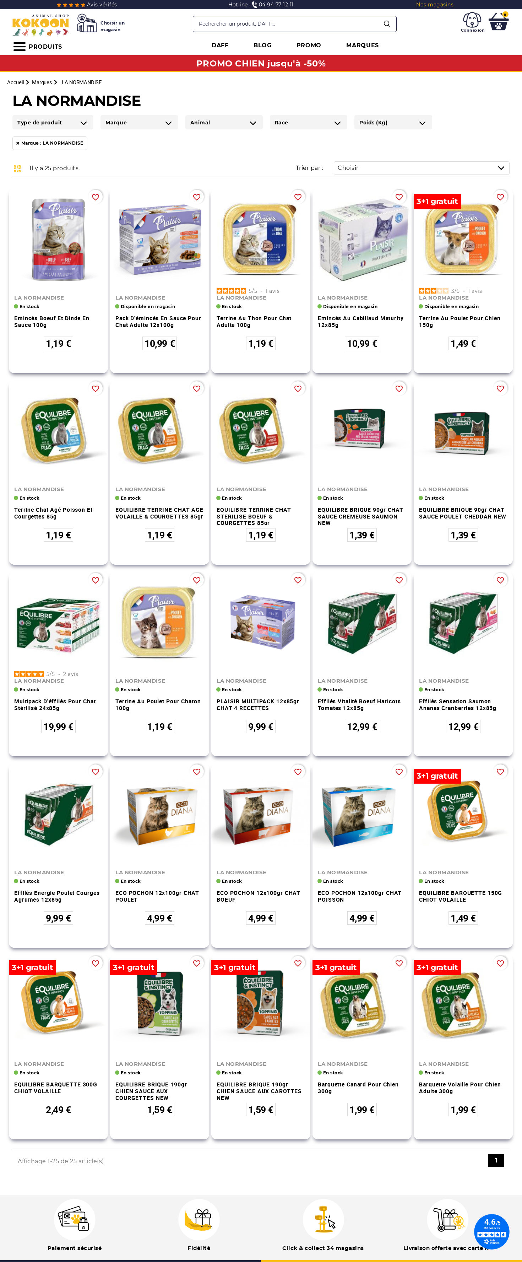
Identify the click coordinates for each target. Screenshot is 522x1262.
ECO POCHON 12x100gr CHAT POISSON (360, 896)
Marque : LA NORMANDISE (52, 143)
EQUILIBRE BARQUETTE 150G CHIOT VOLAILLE (460, 896)
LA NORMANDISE (39, 297)
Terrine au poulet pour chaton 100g (158, 704)
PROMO (309, 45)
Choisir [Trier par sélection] (423, 167)
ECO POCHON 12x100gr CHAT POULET (157, 896)
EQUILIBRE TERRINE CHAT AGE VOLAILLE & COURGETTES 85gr (159, 513)
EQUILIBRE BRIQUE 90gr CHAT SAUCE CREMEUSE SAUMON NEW (360, 516)
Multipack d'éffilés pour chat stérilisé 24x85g (55, 704)
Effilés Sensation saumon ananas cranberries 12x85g (457, 704)
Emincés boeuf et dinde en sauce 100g (51, 321)
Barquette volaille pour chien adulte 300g (460, 1087)
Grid (17, 168)
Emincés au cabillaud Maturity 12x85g (361, 321)
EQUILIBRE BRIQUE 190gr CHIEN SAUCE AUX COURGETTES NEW (151, 1090)
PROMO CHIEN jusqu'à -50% (261, 63)
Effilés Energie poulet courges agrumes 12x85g (56, 896)
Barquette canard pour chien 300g (358, 1087)
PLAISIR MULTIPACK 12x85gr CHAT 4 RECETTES (258, 704)
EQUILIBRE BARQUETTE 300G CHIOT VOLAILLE (55, 1087)
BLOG (263, 45)
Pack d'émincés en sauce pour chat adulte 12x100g (158, 321)
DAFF (220, 45)
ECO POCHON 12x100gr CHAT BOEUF (258, 896)
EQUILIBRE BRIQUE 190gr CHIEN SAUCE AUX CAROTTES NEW (259, 1090)
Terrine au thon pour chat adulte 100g (254, 321)
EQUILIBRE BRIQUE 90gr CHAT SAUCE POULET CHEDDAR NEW (462, 513)
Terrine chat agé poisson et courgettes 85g (53, 513)
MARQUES (362, 45)
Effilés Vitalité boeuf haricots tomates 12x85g (359, 704)
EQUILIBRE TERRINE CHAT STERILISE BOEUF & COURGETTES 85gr (254, 516)
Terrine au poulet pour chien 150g (460, 321)
